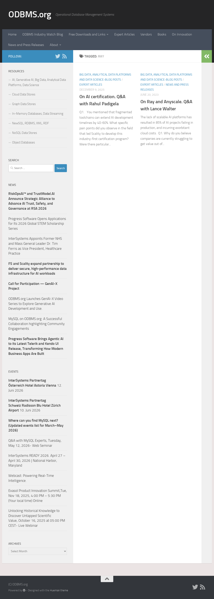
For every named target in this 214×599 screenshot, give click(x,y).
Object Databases (23, 142)
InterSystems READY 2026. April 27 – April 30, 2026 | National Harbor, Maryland (36, 460)
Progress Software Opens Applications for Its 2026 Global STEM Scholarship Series (37, 224)
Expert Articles (124, 34)
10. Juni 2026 (34, 405)
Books (162, 34)
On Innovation (182, 34)
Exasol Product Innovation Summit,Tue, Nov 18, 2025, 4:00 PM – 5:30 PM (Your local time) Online (37, 496)
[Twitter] (57, 56)
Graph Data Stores (24, 104)
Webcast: (15, 475)
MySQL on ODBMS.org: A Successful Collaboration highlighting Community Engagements (36, 324)
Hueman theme (59, 590)
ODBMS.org (29, 14)
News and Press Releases (26, 45)
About (54, 45)
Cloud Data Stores (23, 94)
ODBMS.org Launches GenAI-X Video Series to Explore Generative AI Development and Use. (35, 304)
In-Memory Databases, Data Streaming (37, 113)
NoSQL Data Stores (24, 133)
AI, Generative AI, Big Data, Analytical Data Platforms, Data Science (37, 82)
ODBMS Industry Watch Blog (42, 34)
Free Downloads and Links (87, 34)
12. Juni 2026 (35, 385)
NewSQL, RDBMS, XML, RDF (30, 123)
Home (12, 34)
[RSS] (64, 56)
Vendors (146, 34)
